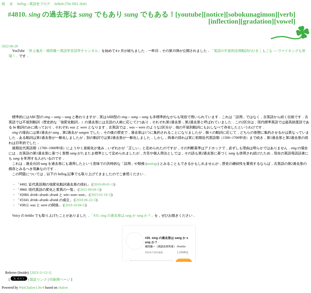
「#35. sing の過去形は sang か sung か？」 (122, 215)
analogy (152, 163)
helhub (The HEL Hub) (70, 4)
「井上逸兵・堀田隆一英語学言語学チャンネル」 (63, 51)
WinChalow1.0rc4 (31, 287)
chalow (63, 287)
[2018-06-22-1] (85, 200)
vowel (284, 21)
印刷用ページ (59, 279)
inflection (224, 21)
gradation (257, 21)
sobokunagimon (251, 14)
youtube (189, 14)
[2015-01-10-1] (100, 195)
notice (215, 14)
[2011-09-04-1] (89, 189)
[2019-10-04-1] (75, 205)
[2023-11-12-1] (40, 272)
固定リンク (38, 279)
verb (286, 14)
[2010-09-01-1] (103, 184)
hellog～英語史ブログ (33, 4)
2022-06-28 (10, 46)
